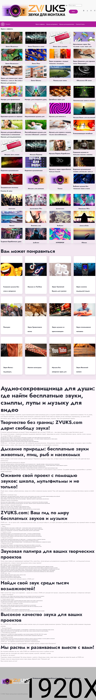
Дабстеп (36, 243)
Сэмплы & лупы (6, 191)
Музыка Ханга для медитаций (84, 117)
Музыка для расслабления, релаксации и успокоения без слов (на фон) (11, 134)
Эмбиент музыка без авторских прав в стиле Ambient (81, 188)
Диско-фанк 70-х (36, 209)
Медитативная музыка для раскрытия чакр (34, 117)
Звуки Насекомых (11, 63)
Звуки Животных (12, 46)
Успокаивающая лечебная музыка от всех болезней (82, 134)
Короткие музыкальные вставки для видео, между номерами (83, 171)
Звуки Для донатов (60, 46)
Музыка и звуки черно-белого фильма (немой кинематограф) (60, 171)
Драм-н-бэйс (84, 226)
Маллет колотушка (34, 367)
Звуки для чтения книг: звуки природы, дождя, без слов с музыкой (11, 80)
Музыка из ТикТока (35, 287)
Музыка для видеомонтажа (11, 137)
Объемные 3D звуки (84, 80)
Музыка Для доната (11, 155)
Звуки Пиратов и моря (36, 46)
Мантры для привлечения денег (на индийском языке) (11, 100)
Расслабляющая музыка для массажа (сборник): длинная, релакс (36, 134)
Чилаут (11, 226)
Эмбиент (60, 226)
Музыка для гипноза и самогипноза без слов (57, 117)
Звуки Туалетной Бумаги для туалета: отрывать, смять (59, 291)
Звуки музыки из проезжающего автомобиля (58, 331)
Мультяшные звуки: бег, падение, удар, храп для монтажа (82, 46)
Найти (73, 11)
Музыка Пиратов (36, 155)
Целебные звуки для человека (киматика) (57, 100)
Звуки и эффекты (7, 29)
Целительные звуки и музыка (84, 100)
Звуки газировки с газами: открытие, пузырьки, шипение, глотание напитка (59, 63)
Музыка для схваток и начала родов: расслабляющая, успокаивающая (60, 134)
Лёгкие (84, 243)
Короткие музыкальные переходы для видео (33, 171)
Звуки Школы (36, 80)
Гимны (60, 188)
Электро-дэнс (36, 226)
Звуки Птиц (36, 63)
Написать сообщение (72, 678)
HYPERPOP (60, 243)
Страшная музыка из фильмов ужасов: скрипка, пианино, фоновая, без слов (83, 154)
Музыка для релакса (8, 83)
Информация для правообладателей (46, 678)
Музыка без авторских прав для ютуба (59, 371)
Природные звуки (60, 80)
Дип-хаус (11, 209)
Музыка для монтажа (36, 188)
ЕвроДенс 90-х (84, 209)
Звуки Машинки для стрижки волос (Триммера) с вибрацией (84, 63)
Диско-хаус (60, 209)
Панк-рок (6, 327)
